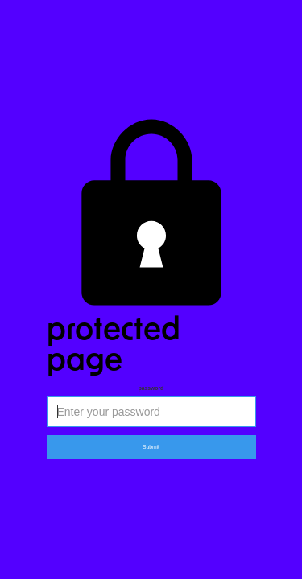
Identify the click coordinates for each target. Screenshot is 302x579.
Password (151, 388)
